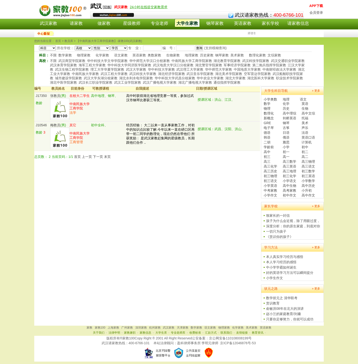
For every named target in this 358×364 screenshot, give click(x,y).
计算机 (307, 142)
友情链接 (242, 332)
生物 (305, 108)
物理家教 (83, 55)
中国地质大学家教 (247, 69)
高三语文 (308, 166)
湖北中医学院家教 (63, 82)
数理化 (269, 113)
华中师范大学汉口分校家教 (149, 61)
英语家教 (242, 23)
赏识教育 (273, 303)
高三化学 (270, 166)
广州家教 (127, 327)
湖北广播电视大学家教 (195, 82)
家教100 (100, 327)
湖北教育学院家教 (227, 61)
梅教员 (55, 125)
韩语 (267, 137)
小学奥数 (270, 99)
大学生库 (161, 332)
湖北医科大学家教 (260, 78)
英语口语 (308, 137)
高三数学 (289, 161)
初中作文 (289, 195)
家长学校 (270, 23)
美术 (305, 123)
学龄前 (269, 147)
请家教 (76, 23)
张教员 (55, 96)
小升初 (307, 190)
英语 (305, 104)
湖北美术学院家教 (228, 74)
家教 (89, 327)
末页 (107, 157)
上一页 (87, 157)
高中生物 (289, 186)
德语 (267, 133)
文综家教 (274, 55)
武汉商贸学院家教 (71, 61)
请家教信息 (298, 23)
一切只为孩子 (276, 231)
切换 (107, 7)
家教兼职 (130, 332)
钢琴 (286, 123)
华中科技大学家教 (161, 69)
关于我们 (98, 332)
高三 (267, 161)
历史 (286, 108)
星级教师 (131, 23)
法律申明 (114, 332)
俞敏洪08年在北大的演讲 (285, 308)
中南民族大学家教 (85, 74)
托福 (305, 118)
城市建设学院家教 (68, 78)
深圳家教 (141, 327)
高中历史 (308, 186)
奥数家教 (154, 55)
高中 (267, 152)
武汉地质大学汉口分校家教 (173, 65)
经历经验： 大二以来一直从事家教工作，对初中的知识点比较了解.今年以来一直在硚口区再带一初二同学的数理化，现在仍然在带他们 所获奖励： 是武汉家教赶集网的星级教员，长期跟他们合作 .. (160, 133)
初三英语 (308, 176)
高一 (286, 157)
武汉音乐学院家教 (199, 74)
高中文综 (308, 113)
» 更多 (316, 90)
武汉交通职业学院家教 (288, 61)
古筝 (286, 128)
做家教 (103, 23)
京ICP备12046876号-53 (238, 343)
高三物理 (308, 161)
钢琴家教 (215, 23)
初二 (305, 152)
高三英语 (289, 166)
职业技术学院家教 (289, 78)
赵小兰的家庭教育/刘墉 (283, 314)
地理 (286, 99)
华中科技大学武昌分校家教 (175, 78)
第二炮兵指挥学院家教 (269, 65)
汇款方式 (211, 332)
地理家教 (191, 55)
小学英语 (270, 186)
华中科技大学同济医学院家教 (129, 65)
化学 (286, 104)
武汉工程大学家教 (114, 74)
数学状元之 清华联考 (281, 298)
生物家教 (173, 55)
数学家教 (65, 55)
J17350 (41, 96)
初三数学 (308, 171)
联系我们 (226, 332)
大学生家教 (187, 23)
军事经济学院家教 (237, 65)
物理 (267, 108)
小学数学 (308, 181)
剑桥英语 (289, 118)
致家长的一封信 (278, 215)
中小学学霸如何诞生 (281, 267)
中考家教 (270, 190)
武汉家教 (48, 23)
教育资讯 (257, 332)
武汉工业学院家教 (127, 82)
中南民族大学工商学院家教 (192, 61)
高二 (305, 157)
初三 (267, 157)
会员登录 (316, 12)
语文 (303, 99)
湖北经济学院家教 (171, 74)
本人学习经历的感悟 (281, 262)
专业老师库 (178, 332)
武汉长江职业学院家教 (95, 82)
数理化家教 (257, 55)
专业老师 (159, 23)
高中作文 (308, 195)
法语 (305, 133)
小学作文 (270, 195)
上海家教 (113, 327)
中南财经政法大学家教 (279, 69)
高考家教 (289, 190)
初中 (305, 147)
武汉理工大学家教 (189, 69)
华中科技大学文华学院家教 (107, 61)
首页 (77, 157)
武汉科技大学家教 (142, 74)
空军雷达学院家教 (257, 74)
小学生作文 (274, 278)
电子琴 (269, 128)
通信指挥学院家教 (227, 82)
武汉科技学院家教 (255, 61)
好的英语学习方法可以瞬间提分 (289, 273)
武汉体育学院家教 (63, 65)
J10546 (41, 125)
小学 (286, 147)
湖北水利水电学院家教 (136, 78)
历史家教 (206, 55)
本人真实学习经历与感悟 (284, 257)
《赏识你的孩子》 (279, 237)
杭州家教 (155, 327)
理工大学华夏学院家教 (107, 69)
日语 (286, 133)
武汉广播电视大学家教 (160, 82)
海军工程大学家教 (92, 65)
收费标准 (195, 332)
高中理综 (289, 113)
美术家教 (237, 55)
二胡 (267, 142)
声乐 (305, 128)
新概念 (269, 118)
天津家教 (182, 327)
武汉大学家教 (136, 69)
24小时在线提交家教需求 (148, 7)
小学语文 (289, 181)
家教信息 (145, 332)
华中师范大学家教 (218, 69)
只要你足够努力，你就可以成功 (289, 319)
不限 (53, 55)
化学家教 (102, 55)
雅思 (286, 142)
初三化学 (289, 176)
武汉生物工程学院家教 (72, 69)
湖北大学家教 (235, 78)
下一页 (98, 157)
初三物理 (270, 176)
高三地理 (289, 171)
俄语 (286, 137)
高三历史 (270, 171)
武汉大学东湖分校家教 (100, 78)
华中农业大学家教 (210, 78)
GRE (267, 123)
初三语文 (270, 181)
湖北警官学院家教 (208, 65)
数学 (267, 104)
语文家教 (121, 55)
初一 (286, 152)
